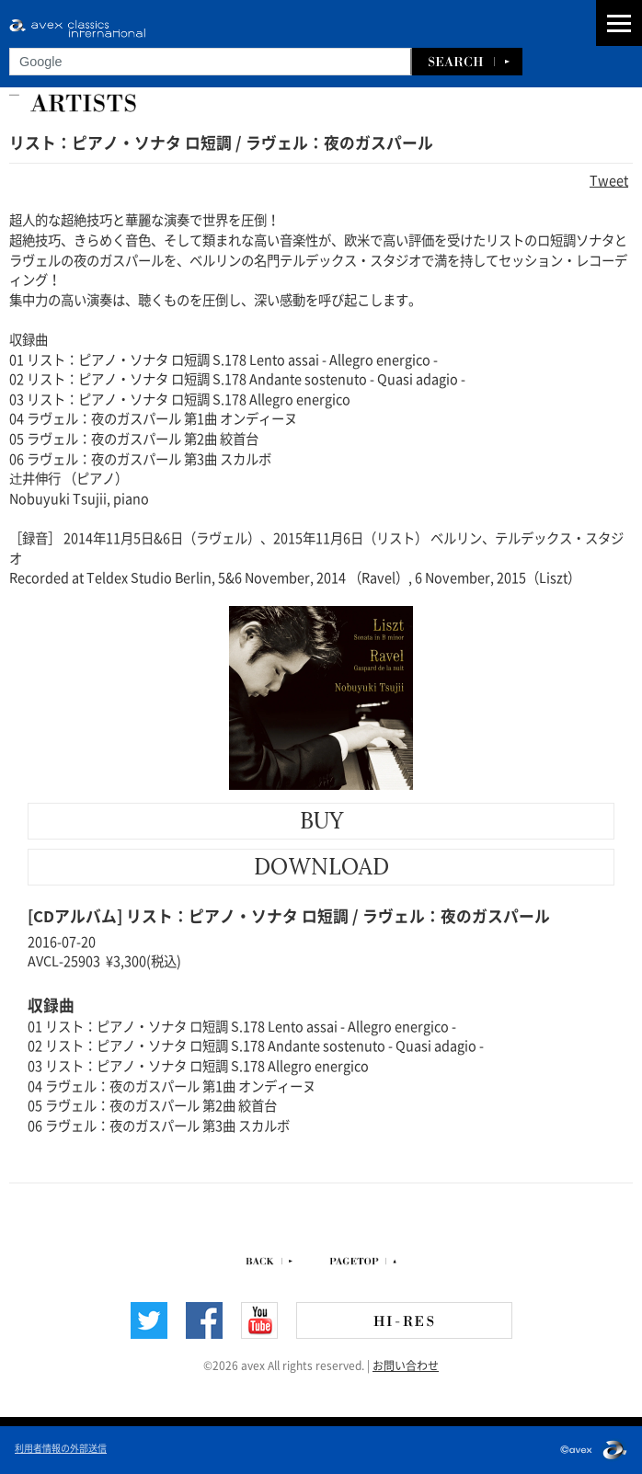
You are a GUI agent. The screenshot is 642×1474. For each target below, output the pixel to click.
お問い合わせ (406, 1364)
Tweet (609, 179)
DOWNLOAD (321, 866)
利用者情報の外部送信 (61, 1447)
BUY (321, 820)
